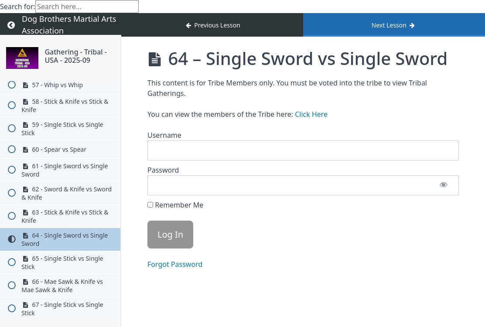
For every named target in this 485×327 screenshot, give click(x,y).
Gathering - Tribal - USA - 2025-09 (75, 56)
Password (163, 170)
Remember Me (175, 205)
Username (164, 135)
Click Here (311, 114)
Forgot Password (174, 264)
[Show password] (443, 185)
